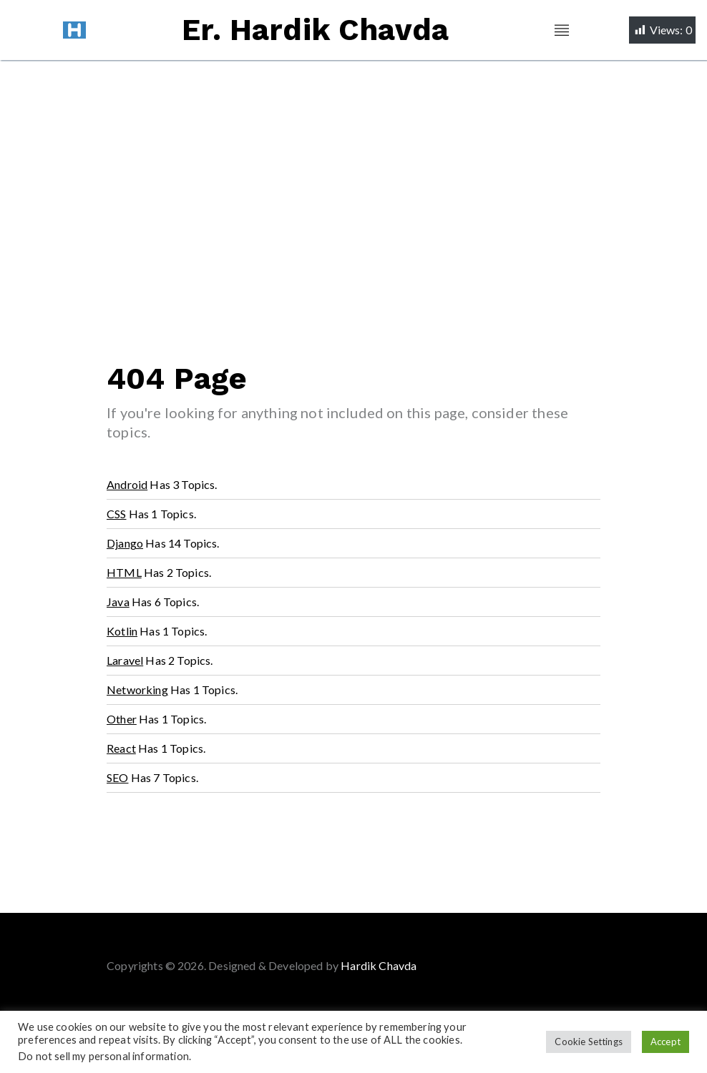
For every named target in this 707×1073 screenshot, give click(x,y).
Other (122, 719)
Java (118, 601)
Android (127, 484)
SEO (118, 777)
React (121, 748)
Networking (137, 689)
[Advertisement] (353, 167)
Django (125, 543)
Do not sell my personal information (103, 1056)
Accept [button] (665, 1041)
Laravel (125, 660)
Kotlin (122, 631)
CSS (117, 513)
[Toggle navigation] (561, 30)
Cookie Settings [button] (589, 1041)
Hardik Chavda (378, 965)
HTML (124, 572)
